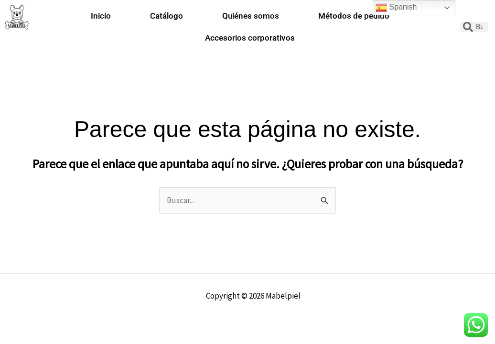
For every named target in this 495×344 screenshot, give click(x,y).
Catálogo (166, 16)
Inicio (101, 16)
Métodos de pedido (353, 16)
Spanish (396, 7)
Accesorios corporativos (250, 38)
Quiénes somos (250, 16)
